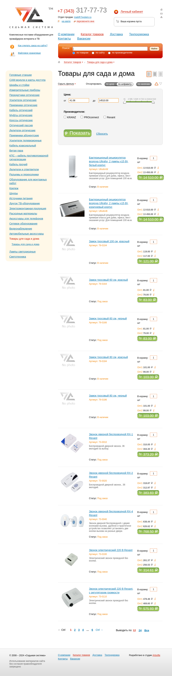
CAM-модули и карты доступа (27, 79)
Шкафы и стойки (19, 84)
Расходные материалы (23, 213)
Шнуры (13, 193)
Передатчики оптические (24, 95)
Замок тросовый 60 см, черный (108, 318)
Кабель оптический (21, 110)
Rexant (109, 117)
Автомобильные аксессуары (26, 233)
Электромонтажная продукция (27, 208)
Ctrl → (99, 629)
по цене (110, 84)
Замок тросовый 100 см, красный (109, 241)
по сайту (98, 52)
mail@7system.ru (82, 17)
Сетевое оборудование (23, 223)
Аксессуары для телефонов (26, 218)
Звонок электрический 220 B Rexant (111, 550)
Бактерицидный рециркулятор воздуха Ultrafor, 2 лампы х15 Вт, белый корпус (108, 161)
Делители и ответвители (24, 169)
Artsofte (156, 655)
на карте (66, 21)
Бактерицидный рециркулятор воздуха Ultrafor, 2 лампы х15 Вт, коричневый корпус (108, 203)
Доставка (116, 34)
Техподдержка (139, 34)
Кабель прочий (18, 164)
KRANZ (70, 117)
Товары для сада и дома (25, 244)
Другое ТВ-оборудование (24, 203)
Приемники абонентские (24, 135)
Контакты (64, 38)
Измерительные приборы (24, 90)
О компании (66, 34)
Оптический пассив (21, 125)
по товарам (80, 52)
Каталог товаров (92, 34)
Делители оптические (22, 130)
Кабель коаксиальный (22, 145)
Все (146, 630)
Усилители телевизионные (25, 140)
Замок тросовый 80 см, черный (108, 395)
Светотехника (17, 256)
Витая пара (16, 150)
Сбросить (102, 133)
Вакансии (83, 38)
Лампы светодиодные (22, 251)
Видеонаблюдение (20, 228)
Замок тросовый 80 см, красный (108, 357)
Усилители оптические (23, 100)
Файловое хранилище (29, 53)
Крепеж (13, 188)
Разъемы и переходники (24, 174)
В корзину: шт (147, 159)
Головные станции (20, 74)
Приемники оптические (23, 105)
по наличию (144, 84)
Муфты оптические (21, 115)
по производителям (120, 52)
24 (140, 630)
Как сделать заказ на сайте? (32, 45)
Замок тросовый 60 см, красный (108, 279)
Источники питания (21, 198)
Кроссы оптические (21, 120)
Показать (77, 133)
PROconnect (90, 117)
